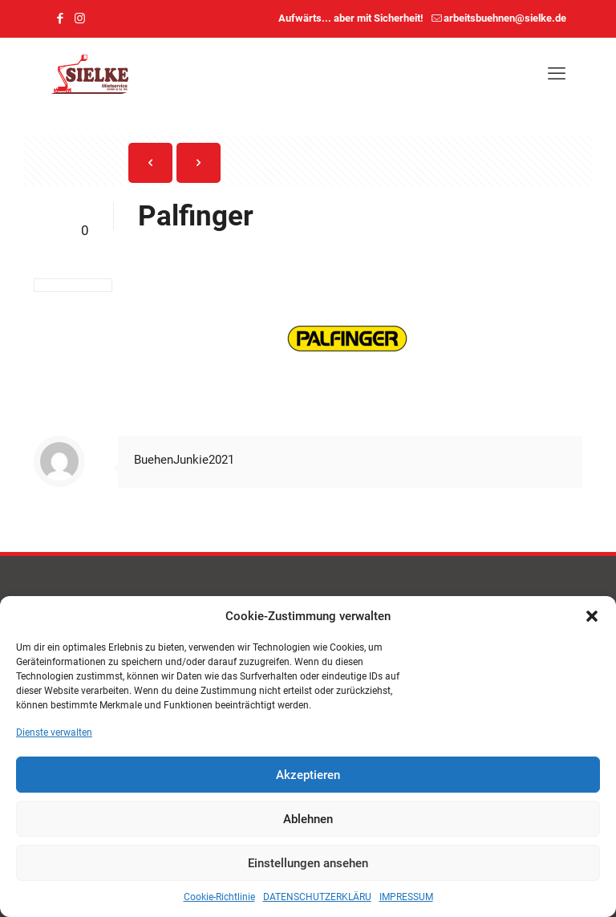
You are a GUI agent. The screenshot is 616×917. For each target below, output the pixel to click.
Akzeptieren (308, 775)
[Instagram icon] (80, 18)
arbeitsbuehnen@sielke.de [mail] (505, 18)
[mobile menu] (556, 73)
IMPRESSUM (406, 897)
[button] (592, 616)
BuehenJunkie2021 (184, 459)
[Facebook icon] (60, 18)
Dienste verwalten (54, 732)
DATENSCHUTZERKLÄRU (317, 897)
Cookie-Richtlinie (219, 897)
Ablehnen (308, 819)
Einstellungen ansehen (308, 863)
